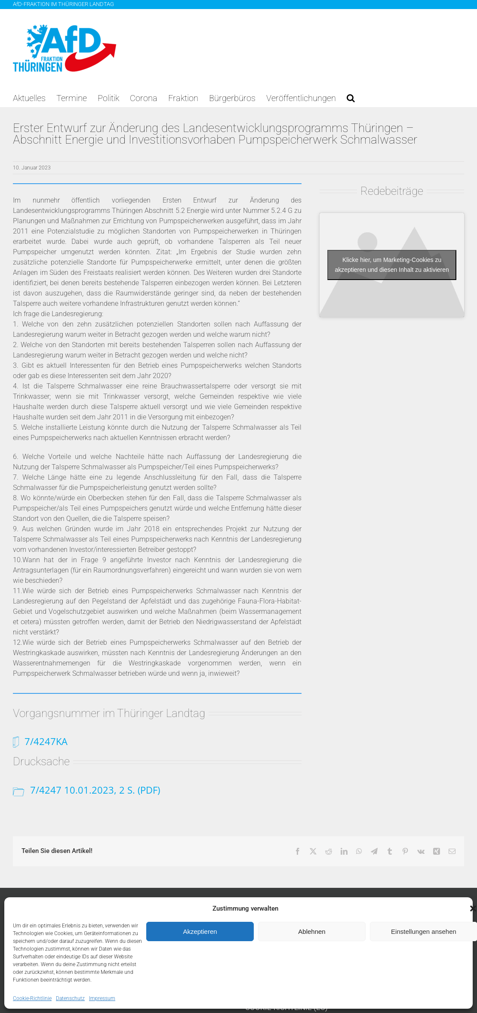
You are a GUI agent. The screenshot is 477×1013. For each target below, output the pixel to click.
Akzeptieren (200, 931)
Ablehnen (311, 931)
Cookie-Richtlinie (32, 998)
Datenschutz (70, 998)
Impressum (102, 998)
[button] (351, 98)
